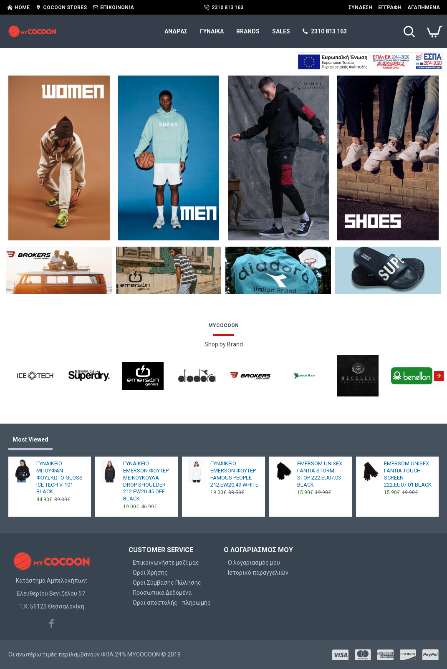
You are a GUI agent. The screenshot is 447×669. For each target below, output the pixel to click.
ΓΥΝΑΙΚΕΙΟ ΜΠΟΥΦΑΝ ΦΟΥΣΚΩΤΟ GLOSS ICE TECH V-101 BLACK (59, 477)
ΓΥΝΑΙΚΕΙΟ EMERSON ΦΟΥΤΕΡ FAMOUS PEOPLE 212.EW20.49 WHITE (234, 474)
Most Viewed (30, 439)
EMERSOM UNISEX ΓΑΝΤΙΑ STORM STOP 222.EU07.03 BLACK (319, 474)
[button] (439, 376)
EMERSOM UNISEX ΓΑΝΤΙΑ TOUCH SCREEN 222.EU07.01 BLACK (408, 474)
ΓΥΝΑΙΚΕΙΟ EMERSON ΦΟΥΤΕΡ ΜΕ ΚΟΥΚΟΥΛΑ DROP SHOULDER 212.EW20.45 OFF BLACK (146, 481)
